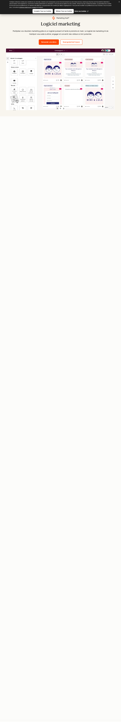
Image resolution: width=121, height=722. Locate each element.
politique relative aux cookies (27, 7)
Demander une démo (50, 42)
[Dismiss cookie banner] (119, 1)
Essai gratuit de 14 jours (71, 42)
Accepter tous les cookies (42, 11)
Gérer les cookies (81, 11)
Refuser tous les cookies (64, 11)
